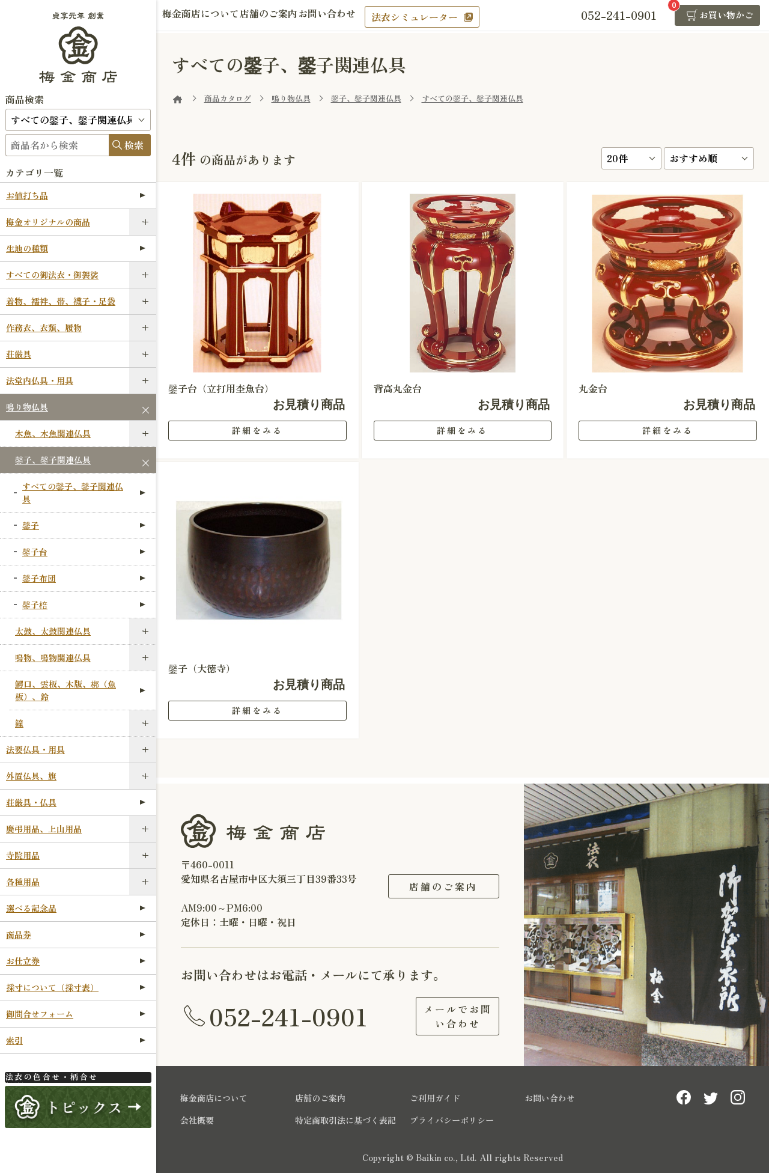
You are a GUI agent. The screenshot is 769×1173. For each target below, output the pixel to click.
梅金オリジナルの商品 (48, 222)
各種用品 (23, 882)
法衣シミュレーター (449, 17)
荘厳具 (18, 354)
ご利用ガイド (435, 1098)
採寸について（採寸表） (75, 987)
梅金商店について (206, 16)
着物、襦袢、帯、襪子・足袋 (60, 301)
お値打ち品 (75, 195)
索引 (75, 1040)
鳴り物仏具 (27, 407)
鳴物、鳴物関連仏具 (53, 657)
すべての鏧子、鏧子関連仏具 (83, 492)
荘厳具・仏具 (75, 802)
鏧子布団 (83, 578)
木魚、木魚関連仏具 (53, 433)
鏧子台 (83, 552)
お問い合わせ (355, 16)
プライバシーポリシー (452, 1120)
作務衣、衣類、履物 (44, 327)
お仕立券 (75, 961)
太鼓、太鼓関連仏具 (53, 631)
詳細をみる (257, 430)
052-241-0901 (288, 1016)
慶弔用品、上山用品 (44, 829)
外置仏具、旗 (31, 776)
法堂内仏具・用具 (39, 380)
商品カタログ (227, 98)
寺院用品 (23, 855)
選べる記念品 (75, 908)
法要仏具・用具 (35, 749)
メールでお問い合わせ (443, 1016)
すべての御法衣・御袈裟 (52, 275)
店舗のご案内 (286, 16)
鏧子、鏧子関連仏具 (53, 460)
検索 (134, 145)
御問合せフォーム (75, 1014)
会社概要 (197, 1120)
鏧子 (83, 525)
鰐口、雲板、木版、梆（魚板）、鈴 (80, 690)
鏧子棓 (83, 605)
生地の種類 (75, 248)
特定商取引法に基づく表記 (345, 1120)
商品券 (75, 934)
